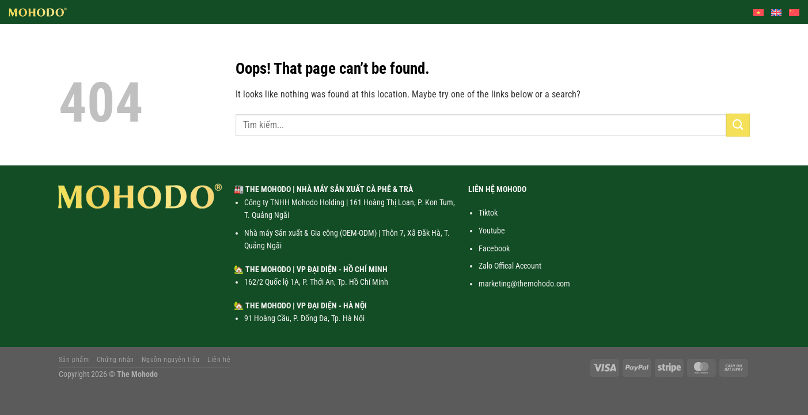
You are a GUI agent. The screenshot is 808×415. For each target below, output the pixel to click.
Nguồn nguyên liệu (170, 360)
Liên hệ (218, 360)
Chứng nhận (115, 360)
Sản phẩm (74, 360)
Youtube (492, 230)
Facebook (494, 248)
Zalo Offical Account (510, 265)
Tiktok (488, 212)
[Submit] (737, 125)
